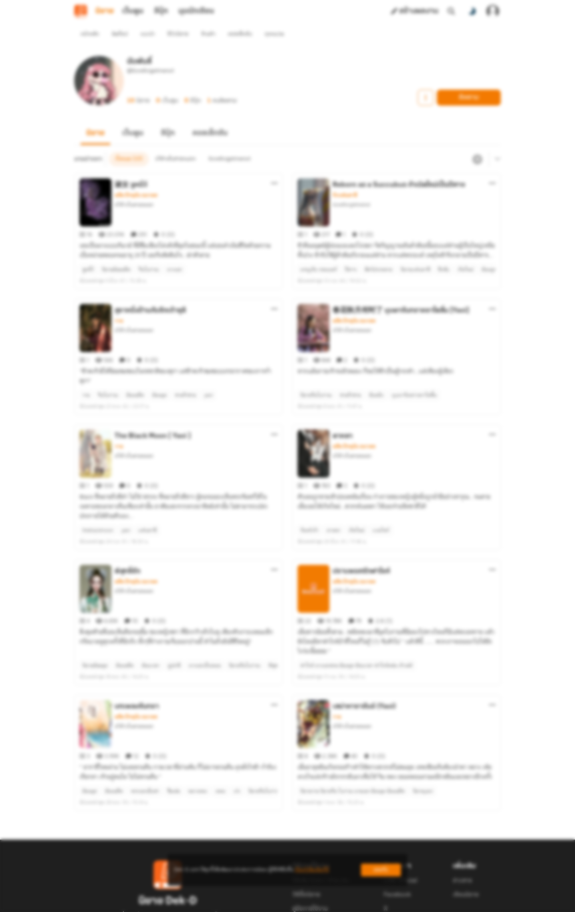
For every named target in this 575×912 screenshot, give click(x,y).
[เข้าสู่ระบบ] (493, 11)
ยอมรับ (381, 869)
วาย (119, 292)
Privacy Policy (345, 902)
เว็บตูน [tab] (132, 11)
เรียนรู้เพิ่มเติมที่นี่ (312, 869)
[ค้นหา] (451, 11)
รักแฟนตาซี (345, 181)
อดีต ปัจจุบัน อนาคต (136, 181)
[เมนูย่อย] (496, 145)
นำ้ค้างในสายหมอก (134, 190)
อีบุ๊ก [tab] (161, 11)
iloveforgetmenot (351, 190)
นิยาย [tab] (104, 11)
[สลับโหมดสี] (472, 11)
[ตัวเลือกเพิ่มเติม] (274, 169)
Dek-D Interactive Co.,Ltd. (260, 902)
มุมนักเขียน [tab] (196, 11)
